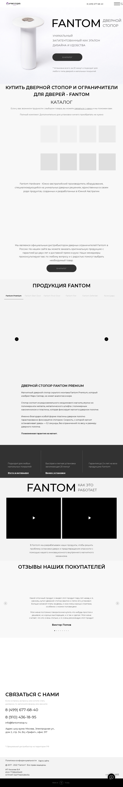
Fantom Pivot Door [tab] (52, 296)
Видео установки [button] (55, 473)
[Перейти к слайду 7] (66, 630)
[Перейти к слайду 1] (54, 630)
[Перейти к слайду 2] (56, 630)
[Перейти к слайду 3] (58, 630)
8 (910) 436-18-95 (20, 717)
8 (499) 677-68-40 (95, 4)
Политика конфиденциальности (21, 760)
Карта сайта (43, 761)
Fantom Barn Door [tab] (33, 296)
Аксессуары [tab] (109, 296)
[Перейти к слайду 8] (68, 630)
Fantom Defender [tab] (90, 296)
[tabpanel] (61, 373)
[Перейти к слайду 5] (62, 630)
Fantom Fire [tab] (71, 296)
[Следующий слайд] (117, 603)
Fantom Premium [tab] (13, 296)
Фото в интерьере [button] (18, 473)
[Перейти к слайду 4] (60, 630)
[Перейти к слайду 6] (64, 630)
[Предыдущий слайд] (5, 603)
